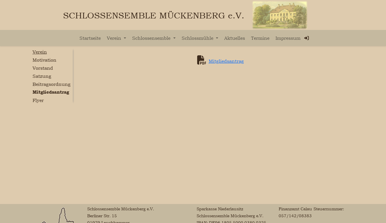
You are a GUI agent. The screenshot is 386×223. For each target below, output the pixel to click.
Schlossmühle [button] (198, 38)
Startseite (90, 38)
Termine (260, 38)
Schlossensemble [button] (152, 38)
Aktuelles (234, 38)
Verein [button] (115, 38)
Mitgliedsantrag (226, 61)
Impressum (288, 38)
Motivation (44, 60)
